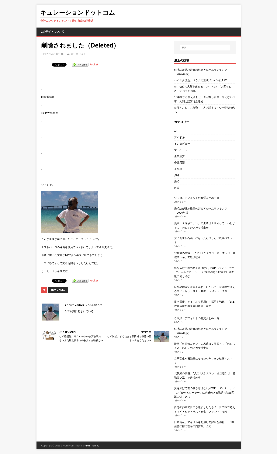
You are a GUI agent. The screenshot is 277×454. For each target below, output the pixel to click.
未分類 (74, 54)
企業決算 (179, 156)
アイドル (179, 137)
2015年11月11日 (55, 54)
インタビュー (182, 143)
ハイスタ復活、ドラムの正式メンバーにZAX (200, 80)
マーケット (180, 150)
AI (175, 131)
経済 (176, 181)
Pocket (93, 64)
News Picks (58, 289)
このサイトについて (52, 31)
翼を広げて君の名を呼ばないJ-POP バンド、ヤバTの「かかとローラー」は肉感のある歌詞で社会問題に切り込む (204, 272)
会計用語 (179, 162)
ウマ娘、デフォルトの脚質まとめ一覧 (196, 197)
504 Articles (95, 305)
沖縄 (176, 175)
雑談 (176, 187)
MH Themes (92, 445)
